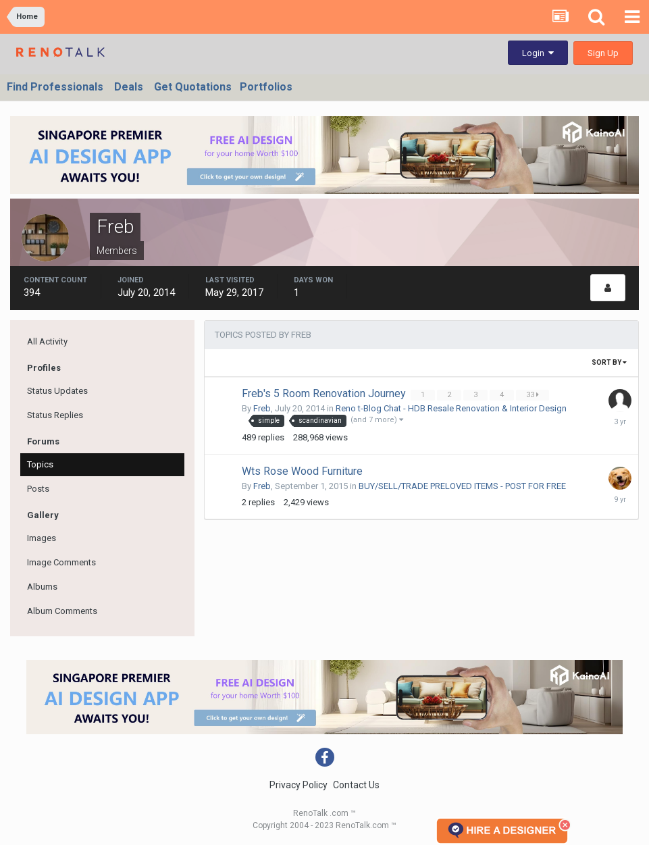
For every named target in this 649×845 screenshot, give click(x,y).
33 (533, 394)
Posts (38, 489)
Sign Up (603, 53)
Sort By (609, 362)
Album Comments (62, 611)
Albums (42, 587)
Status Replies (55, 415)
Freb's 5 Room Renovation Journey (325, 393)
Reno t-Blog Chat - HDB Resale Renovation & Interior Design (451, 408)
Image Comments (61, 562)
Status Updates (57, 391)
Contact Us (356, 784)
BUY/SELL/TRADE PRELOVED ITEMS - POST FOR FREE (462, 486)
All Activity (47, 341)
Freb (262, 408)
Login (538, 53)
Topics (40, 464)
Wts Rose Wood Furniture (302, 471)
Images (41, 538)
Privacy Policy (298, 784)
